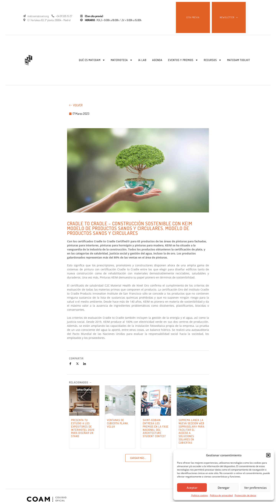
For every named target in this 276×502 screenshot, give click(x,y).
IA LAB (142, 60)
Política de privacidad (221, 495)
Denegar (223, 488)
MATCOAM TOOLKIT (238, 60)
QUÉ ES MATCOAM (92, 60)
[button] (268, 455)
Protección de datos (245, 495)
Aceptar (192, 488)
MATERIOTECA (121, 60)
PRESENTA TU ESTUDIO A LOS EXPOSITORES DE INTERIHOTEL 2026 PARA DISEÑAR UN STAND (82, 428)
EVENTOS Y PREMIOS (183, 60)
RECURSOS (212, 60)
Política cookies (199, 495)
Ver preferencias (255, 488)
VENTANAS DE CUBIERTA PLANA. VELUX (118, 423)
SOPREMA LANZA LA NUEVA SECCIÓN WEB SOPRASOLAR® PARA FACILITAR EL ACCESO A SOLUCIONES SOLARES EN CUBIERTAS (192, 431)
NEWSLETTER (229, 17)
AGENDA (157, 60)
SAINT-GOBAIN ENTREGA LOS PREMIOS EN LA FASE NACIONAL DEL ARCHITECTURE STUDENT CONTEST (155, 428)
